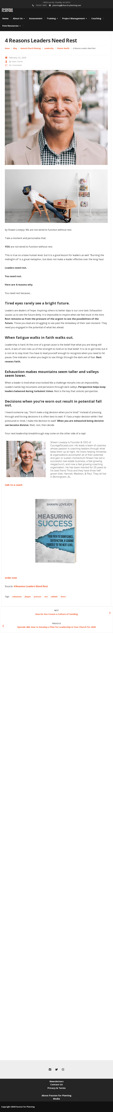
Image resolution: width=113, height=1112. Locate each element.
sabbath (54, 596)
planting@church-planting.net (67, 5)
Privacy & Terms (57, 1087)
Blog (15, 48)
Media (56, 1098)
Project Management (74, 18)
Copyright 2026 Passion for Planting (18, 1107)
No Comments (15, 65)
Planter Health (63, 48)
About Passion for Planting (56, 1095)
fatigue (28, 596)
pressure (37, 596)
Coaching (96, 18)
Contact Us (56, 1084)
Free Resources (11, 25)
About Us (19, 18)
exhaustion (17, 596)
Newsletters (57, 1081)
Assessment (35, 18)
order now (11, 577)
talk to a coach (13, 485)
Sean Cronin (17, 61)
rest (46, 596)
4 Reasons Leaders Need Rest (31, 586)
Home (5, 18)
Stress (63, 596)
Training (52, 18)
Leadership (49, 48)
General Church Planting (30, 48)
